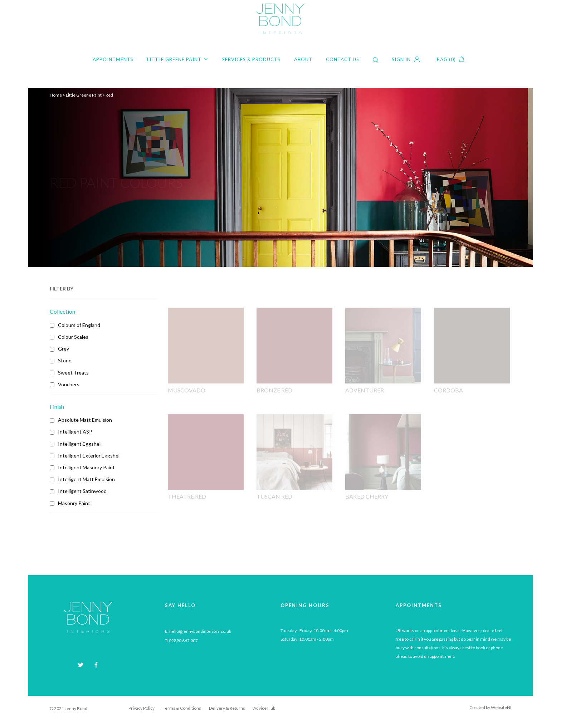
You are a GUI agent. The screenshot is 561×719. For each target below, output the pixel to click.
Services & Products (251, 59)
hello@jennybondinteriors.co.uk (200, 631)
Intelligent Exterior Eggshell (89, 456)
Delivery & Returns (227, 708)
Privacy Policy (141, 708)
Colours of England (79, 325)
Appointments (113, 59)
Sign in (401, 59)
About (303, 59)
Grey (63, 349)
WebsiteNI (501, 707)
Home (56, 95)
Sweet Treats (73, 373)
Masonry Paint (74, 503)
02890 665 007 (183, 640)
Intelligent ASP (75, 432)
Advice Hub (264, 708)
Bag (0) (446, 59)
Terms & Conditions (182, 708)
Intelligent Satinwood (82, 491)
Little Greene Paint (178, 59)
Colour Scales (73, 337)
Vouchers (68, 384)
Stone (65, 360)
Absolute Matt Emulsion (85, 420)
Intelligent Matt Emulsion (86, 479)
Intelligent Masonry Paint (86, 467)
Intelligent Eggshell (80, 444)
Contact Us (342, 59)
